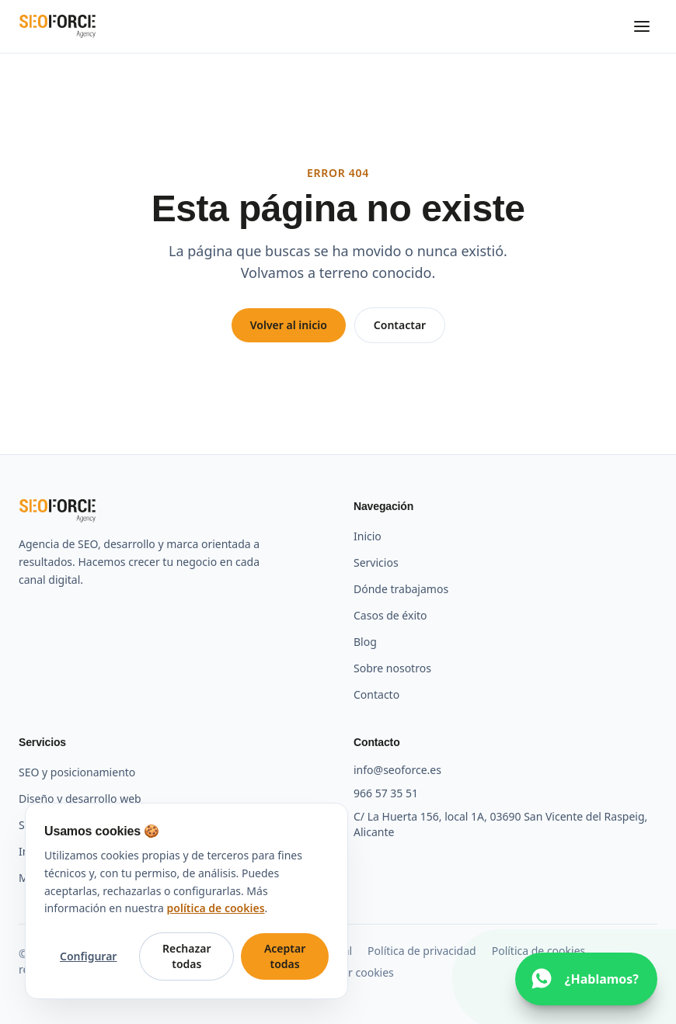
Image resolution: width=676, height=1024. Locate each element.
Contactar (400, 325)
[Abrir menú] (641, 26)
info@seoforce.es (397, 769)
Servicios (376, 562)
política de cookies (216, 908)
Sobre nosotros (392, 668)
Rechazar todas (186, 956)
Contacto (376, 694)
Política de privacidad (422, 950)
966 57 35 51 (386, 793)
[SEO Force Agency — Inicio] (57, 26)
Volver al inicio (288, 325)
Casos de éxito (390, 615)
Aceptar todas (284, 956)
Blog (365, 641)
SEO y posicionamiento (77, 772)
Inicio (368, 536)
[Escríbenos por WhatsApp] (586, 979)
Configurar (88, 956)
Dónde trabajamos (401, 588)
